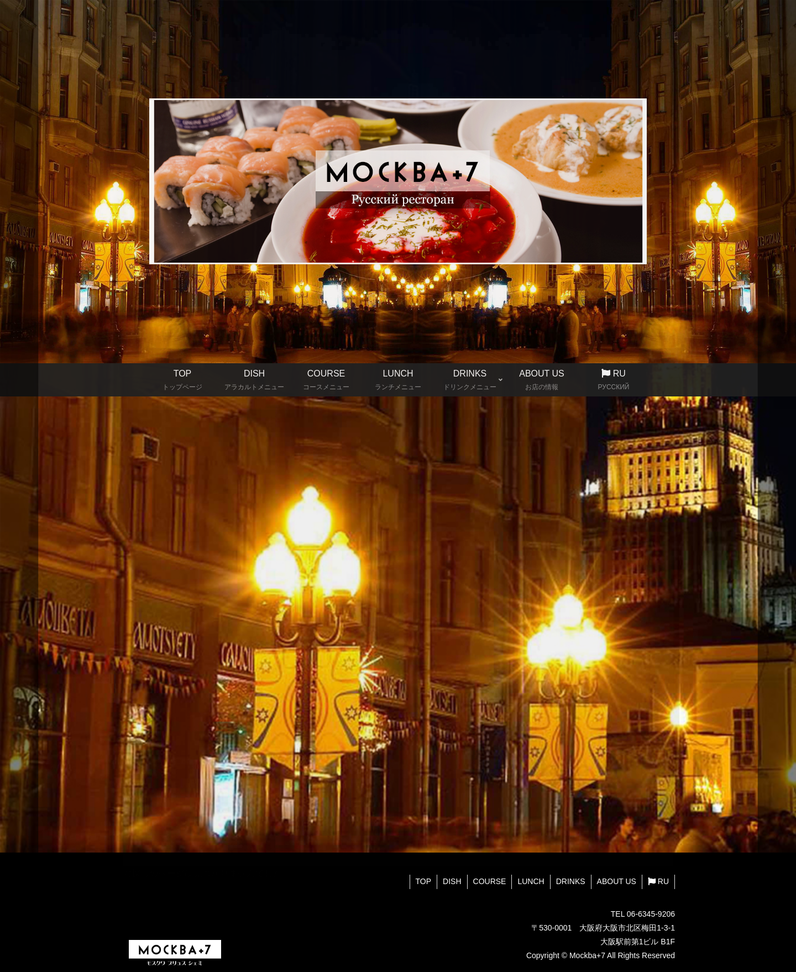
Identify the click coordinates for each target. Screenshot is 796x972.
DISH (452, 881)
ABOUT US (616, 881)
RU (658, 881)
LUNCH (530, 881)
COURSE (489, 881)
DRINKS (570, 881)
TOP (424, 881)
